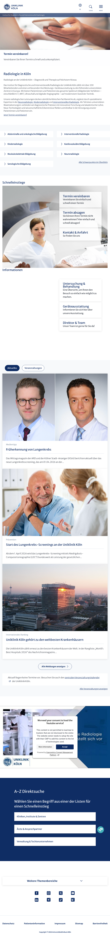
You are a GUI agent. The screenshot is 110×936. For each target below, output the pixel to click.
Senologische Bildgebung (16, 164)
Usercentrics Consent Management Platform (59, 754)
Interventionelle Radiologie (74, 134)
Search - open (91, 6)
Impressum (60, 923)
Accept (64, 747)
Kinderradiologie (41, 102)
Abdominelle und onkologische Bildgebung (24, 134)
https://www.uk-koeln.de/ (13, 7)
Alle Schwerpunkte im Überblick (93, 162)
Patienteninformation (34, 923)
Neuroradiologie (25, 102)
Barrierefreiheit (100, 923)
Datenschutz (8, 923)
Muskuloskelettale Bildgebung (18, 154)
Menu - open (101, 6)
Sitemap (79, 923)
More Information (45, 747)
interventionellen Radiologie (66, 102)
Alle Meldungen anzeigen (53, 666)
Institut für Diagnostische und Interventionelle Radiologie (24, 15)
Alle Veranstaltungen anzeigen (94, 689)
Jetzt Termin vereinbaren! (15, 115)
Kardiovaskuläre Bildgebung (74, 144)
